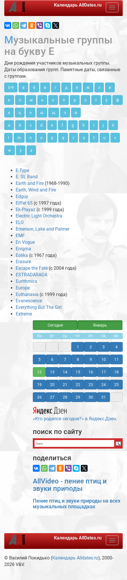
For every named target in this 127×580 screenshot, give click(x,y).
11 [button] (116, 359)
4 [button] (116, 347)
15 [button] (78, 372)
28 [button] (65, 397)
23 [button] (90, 384)
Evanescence (29, 300)
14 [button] (65, 372)
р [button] (75, 100)
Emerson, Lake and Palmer (42, 229)
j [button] (103, 125)
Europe (23, 288)
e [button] (52, 125)
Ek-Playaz (25, 209)
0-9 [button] (11, 87)
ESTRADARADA (31, 274)
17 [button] (103, 372)
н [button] (42, 100)
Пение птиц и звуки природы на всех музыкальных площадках (76, 503)
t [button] (94, 137)
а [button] (23, 87)
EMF (20, 235)
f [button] (62, 125)
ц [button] (20, 112)
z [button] (31, 150)
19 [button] (39, 384)
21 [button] (65, 384)
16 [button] (90, 372)
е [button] (77, 87)
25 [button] (116, 384)
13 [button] (52, 372)
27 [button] (52, 397)
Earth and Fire (30, 183)
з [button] (99, 87)
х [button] (9, 112)
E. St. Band (27, 176)
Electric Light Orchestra (39, 216)
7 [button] (65, 359)
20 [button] (52, 384)
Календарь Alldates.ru (75, 558)
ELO (20, 222)
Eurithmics (26, 281)
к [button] (9, 100)
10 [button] (103, 359)
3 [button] (103, 347)
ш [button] (41, 112)
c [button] (31, 125)
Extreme (24, 314)
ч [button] (30, 112)
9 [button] (91, 359)
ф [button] (117, 100)
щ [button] (53, 112)
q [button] (63, 137)
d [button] (41, 125)
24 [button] (103, 384)
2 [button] (91, 347)
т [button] (96, 100)
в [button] (45, 87)
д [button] (66, 87)
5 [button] (39, 359)
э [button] (65, 112)
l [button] (8, 137)
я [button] (76, 112)
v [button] (115, 137)
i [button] (93, 125)
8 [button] (78, 359)
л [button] (20, 100)
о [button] (53, 100)
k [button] (113, 125)
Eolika (22, 255)
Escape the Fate (32, 268)
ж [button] (88, 87)
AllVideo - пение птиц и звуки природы (70, 485)
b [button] (20, 125)
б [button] (34, 87)
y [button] (21, 150)
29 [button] (78, 397)
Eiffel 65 (24, 203)
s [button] (84, 137)
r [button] (73, 137)
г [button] (56, 87)
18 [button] (116, 372)
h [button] (83, 125)
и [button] (110, 87)
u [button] (104, 137)
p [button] (52, 137)
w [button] (9, 150)
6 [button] (52, 359)
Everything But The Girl (39, 307)
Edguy (22, 196)
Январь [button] (100, 325)
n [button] (30, 137)
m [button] (19, 137)
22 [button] (78, 384)
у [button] (107, 100)
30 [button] (90, 397)
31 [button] (103, 397)
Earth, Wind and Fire (36, 190)
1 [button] (78, 347)
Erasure (23, 261)
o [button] (41, 137)
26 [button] (39, 397)
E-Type (22, 170)
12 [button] (39, 372)
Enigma (23, 248)
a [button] (9, 125)
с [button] (85, 100)
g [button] (73, 125)
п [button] (64, 100)
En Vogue (25, 242)
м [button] (31, 100)
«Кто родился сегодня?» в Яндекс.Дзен (74, 413)
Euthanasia (27, 294)
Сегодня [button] (55, 325)
